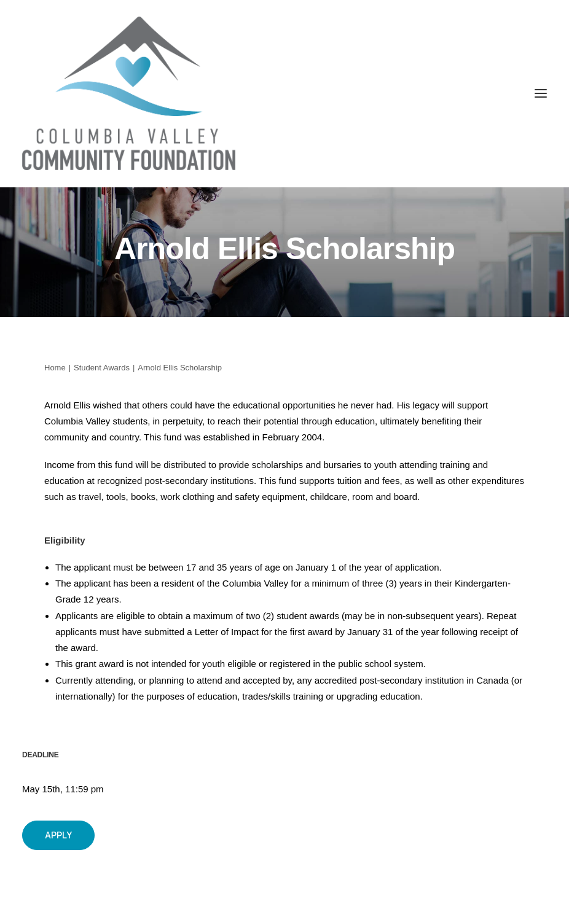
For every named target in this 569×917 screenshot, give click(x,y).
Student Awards (102, 367)
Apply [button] (58, 835)
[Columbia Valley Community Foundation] (284, 93)
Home (55, 367)
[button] (540, 93)
